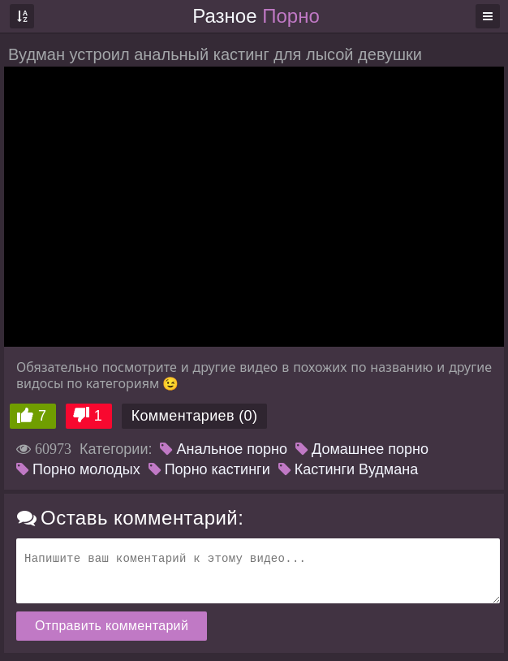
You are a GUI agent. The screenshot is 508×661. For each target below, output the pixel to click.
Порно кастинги (209, 469)
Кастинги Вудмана (348, 469)
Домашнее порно (361, 449)
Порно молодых (78, 469)
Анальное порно (223, 449)
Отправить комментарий (111, 626)
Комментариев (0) (194, 416)
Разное (255, 16)
